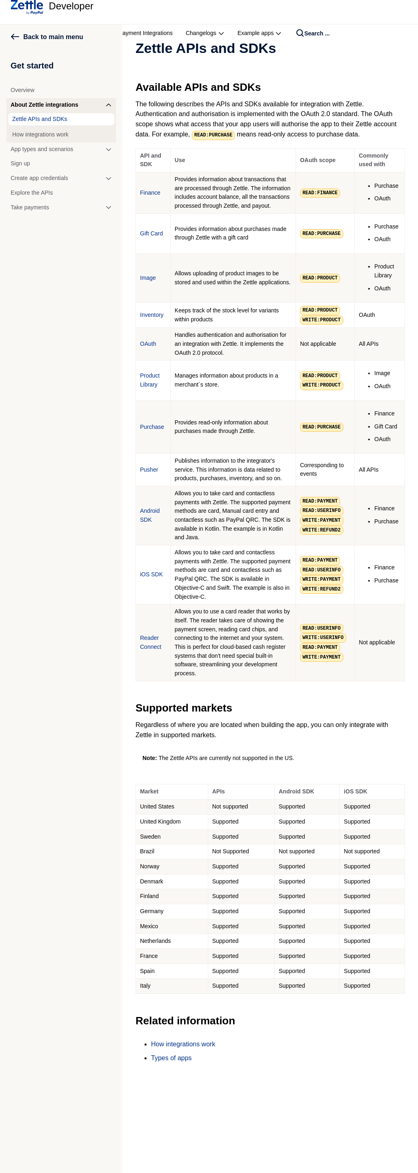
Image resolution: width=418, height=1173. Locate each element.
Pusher (149, 469)
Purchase (152, 427)
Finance (150, 192)
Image (148, 278)
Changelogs (205, 33)
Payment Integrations (146, 33)
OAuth (148, 343)
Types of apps (171, 1057)
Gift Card (151, 233)
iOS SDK (151, 574)
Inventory (152, 315)
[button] (61, 105)
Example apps (260, 33)
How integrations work (183, 1044)
